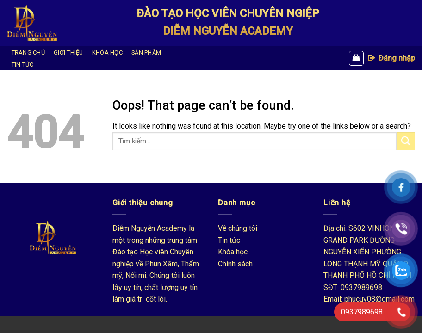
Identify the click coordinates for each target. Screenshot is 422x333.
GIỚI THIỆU (68, 52)
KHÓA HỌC (107, 52)
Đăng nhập (391, 57)
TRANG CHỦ (28, 52)
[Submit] (406, 141)
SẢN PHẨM (146, 52)
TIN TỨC (23, 64)
